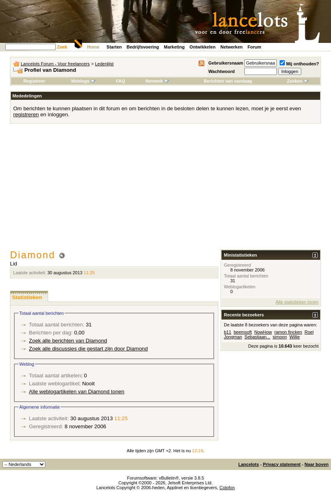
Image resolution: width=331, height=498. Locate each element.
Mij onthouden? (299, 63)
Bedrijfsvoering (143, 47)
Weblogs (83, 81)
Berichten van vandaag (228, 81)
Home (93, 47)
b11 (227, 332)
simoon (280, 336)
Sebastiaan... (257, 336)
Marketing (174, 47)
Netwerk (157, 81)
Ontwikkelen (202, 47)
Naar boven (317, 464)
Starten (114, 47)
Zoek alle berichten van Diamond (68, 341)
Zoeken (297, 81)
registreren (26, 114)
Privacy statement (282, 464)
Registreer (34, 81)
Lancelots (248, 464)
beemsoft (243, 332)
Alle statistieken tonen (297, 302)
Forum (254, 47)
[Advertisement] (165, 189)
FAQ (120, 81)
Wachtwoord (221, 71)
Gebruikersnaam (225, 63)
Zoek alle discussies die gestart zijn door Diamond (88, 349)
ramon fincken (288, 332)
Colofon (227, 487)
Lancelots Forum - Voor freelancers (55, 63)
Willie (294, 336)
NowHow (263, 332)
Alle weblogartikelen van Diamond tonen (76, 392)
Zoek (62, 47)
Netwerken (231, 47)
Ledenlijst (104, 63)
